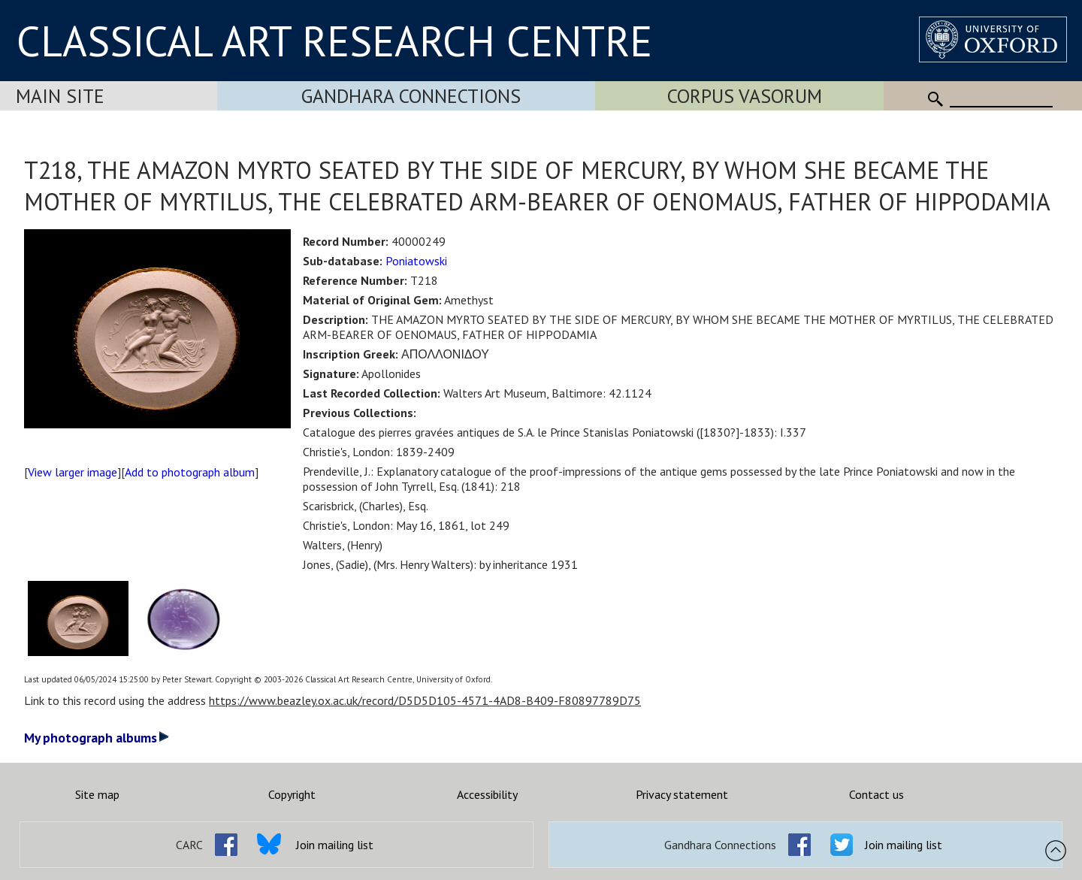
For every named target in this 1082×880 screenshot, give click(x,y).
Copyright (292, 794)
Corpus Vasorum (744, 95)
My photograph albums (96, 737)
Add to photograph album (190, 471)
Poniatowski (416, 260)
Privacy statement (682, 794)
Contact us (876, 794)
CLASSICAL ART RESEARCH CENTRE (334, 41)
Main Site (60, 95)
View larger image (72, 471)
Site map (97, 794)
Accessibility (487, 794)
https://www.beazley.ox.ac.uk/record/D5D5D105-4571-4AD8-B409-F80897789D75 (425, 700)
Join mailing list (334, 844)
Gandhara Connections (411, 95)
